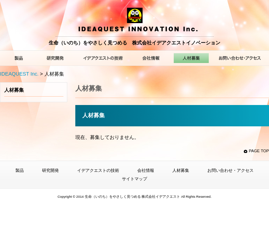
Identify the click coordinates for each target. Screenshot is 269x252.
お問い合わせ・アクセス (230, 170)
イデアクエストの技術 (98, 170)
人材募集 (14, 90)
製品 (19, 170)
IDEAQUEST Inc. (19, 74)
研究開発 (50, 170)
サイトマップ (134, 179)
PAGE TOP (259, 151)
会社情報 (145, 170)
